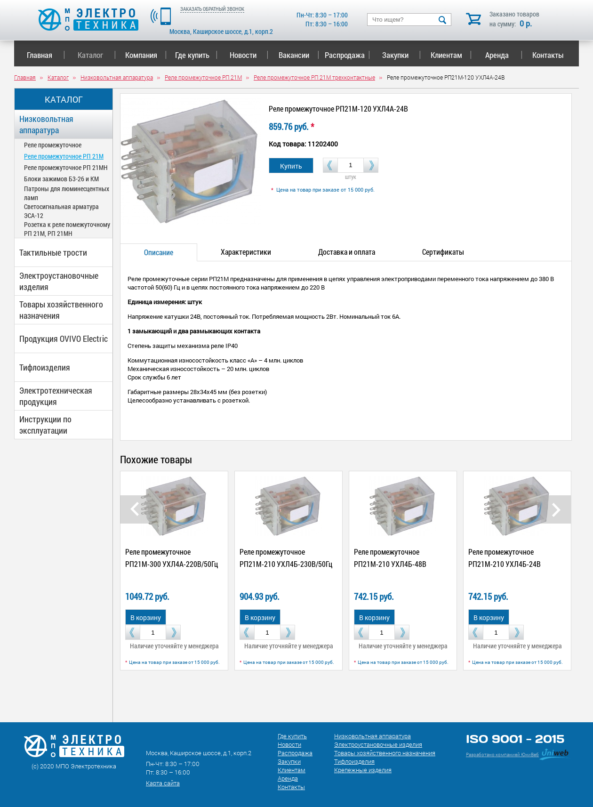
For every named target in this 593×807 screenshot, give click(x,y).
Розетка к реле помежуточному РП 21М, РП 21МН (67, 229)
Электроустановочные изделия (58, 281)
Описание (158, 252)
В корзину (145, 617)
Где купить (196, 54)
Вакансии (299, 54)
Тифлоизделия (44, 367)
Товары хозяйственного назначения (61, 310)
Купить (291, 165)
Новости (249, 54)
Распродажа (345, 54)
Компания (146, 54)
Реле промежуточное (52, 144)
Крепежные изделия (363, 770)
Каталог (97, 54)
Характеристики (246, 252)
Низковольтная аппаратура (46, 124)
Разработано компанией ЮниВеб (502, 754)
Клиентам (451, 54)
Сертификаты (443, 252)
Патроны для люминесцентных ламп (66, 193)
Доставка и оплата (346, 252)
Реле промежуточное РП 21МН (66, 167)
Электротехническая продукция (55, 396)
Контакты (548, 54)
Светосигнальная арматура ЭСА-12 (61, 211)
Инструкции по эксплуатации (45, 424)
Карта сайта (163, 783)
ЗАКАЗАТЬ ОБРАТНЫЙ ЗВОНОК (212, 8)
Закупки (401, 54)
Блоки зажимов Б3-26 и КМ (61, 178)
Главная (46, 54)
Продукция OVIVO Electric (63, 338)
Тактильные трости (53, 252)
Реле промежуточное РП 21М (64, 156)
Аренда (503, 54)
